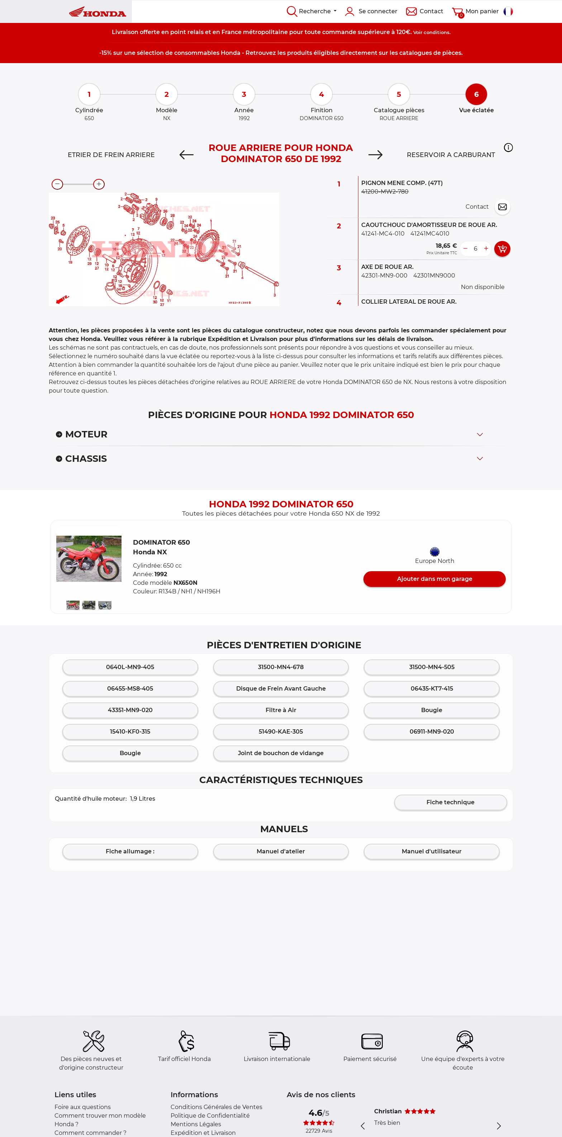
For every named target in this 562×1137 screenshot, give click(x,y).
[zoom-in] (99, 184)
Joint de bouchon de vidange (281, 753)
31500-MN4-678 (281, 667)
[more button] (486, 249)
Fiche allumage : (130, 851)
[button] (508, 147)
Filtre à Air (281, 710)
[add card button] (502, 249)
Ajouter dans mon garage (434, 578)
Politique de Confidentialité (210, 1115)
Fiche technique (451, 802)
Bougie (431, 710)
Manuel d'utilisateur (432, 851)
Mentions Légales (196, 1124)
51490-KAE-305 (281, 731)
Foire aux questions (82, 1107)
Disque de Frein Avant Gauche (281, 688)
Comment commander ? (90, 1132)
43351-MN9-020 (130, 710)
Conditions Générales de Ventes (216, 1107)
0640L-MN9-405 (130, 667)
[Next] (375, 155)
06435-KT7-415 (432, 688)
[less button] (465, 249)
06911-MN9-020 (432, 731)
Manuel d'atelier (281, 851)
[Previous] (186, 155)
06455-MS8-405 (130, 688)
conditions (436, 32)
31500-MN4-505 (431, 667)
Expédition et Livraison (203, 1132)
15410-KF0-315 (130, 731)
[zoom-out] (57, 184)
